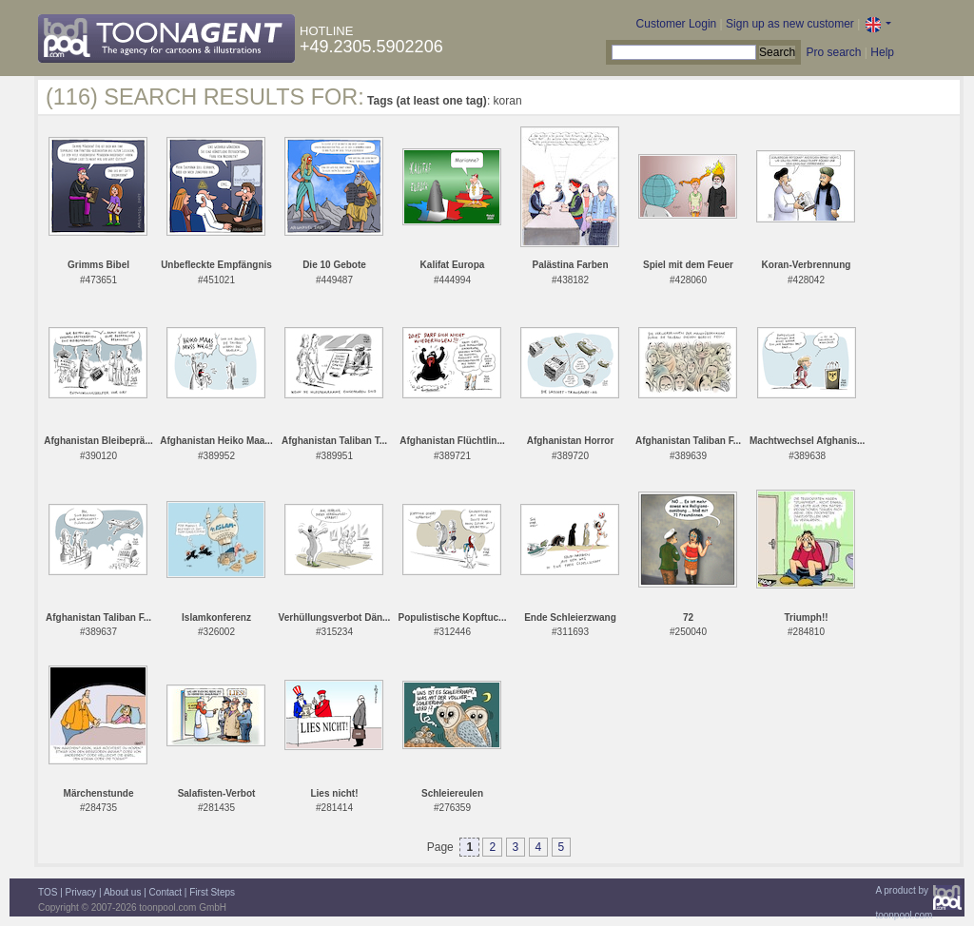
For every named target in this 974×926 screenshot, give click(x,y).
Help (882, 52)
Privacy (81, 892)
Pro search (833, 52)
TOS (47, 892)
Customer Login (676, 23)
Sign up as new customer (790, 23)
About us (122, 892)
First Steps (212, 892)
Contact (165, 892)
